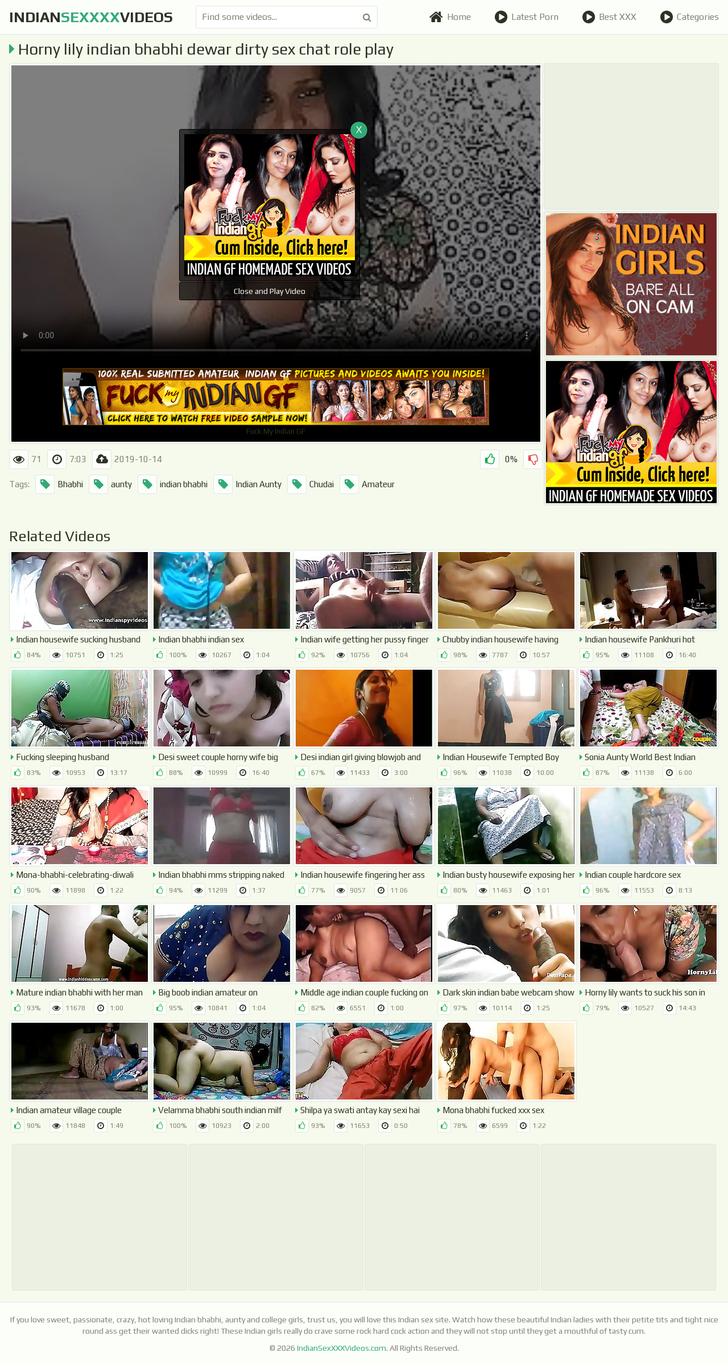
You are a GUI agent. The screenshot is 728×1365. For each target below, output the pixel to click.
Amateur (367, 484)
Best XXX (609, 17)
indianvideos (91, 17)
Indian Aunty (247, 484)
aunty (110, 484)
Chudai (310, 484)
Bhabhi (59, 484)
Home (450, 17)
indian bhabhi (173, 484)
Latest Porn (526, 17)
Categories (689, 17)
